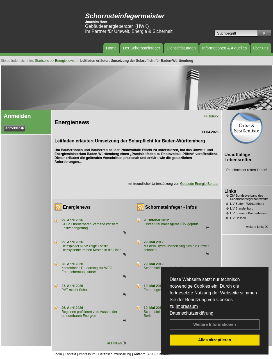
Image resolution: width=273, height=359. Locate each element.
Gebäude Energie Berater (199, 184)
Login (58, 354)
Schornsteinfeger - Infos (171, 207)
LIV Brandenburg (241, 208)
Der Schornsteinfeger (141, 48)
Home (111, 48)
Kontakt (70, 354)
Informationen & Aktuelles (224, 48)
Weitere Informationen (214, 324)
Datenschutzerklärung (191, 313)
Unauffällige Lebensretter (238, 157)
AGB (150, 354)
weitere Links (257, 226)
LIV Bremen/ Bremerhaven (248, 213)
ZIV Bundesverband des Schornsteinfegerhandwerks (249, 197)
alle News (116, 343)
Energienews (77, 207)
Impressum (187, 306)
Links (230, 191)
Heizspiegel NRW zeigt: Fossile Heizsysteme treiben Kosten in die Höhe (91, 248)
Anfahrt (139, 354)
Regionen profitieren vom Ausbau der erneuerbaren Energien (89, 314)
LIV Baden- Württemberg (247, 203)
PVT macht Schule (75, 290)
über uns (261, 48)
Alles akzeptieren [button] (214, 340)
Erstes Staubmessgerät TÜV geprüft (171, 224)
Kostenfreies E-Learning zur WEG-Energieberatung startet (87, 270)
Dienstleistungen (181, 48)
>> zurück (211, 116)
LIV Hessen (238, 218)
